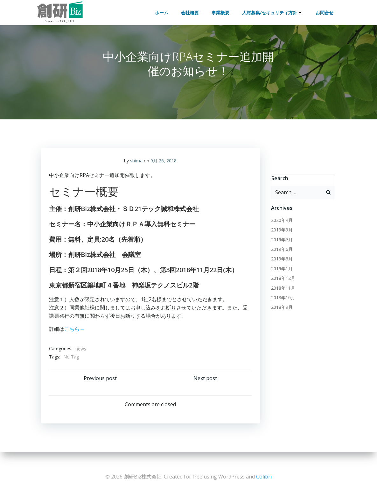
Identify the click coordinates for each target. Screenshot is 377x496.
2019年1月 (280, 273)
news (82, 351)
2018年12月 (282, 283)
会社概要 (191, 11)
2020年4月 (280, 224)
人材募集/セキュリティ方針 (274, 11)
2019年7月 (280, 244)
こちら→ (76, 331)
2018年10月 (282, 302)
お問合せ (326, 11)
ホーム (163, 11)
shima (136, 163)
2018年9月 (280, 311)
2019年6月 (280, 253)
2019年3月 (280, 263)
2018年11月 (282, 292)
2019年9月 (280, 234)
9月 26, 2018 (163, 163)
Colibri (264, 476)
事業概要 (222, 11)
